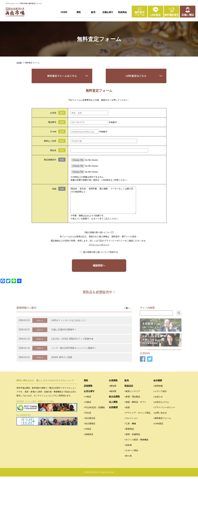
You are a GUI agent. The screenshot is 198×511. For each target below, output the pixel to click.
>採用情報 (158, 420)
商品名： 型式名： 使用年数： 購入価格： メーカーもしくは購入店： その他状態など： (103, 200)
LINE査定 (155, 15)
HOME (64, 12)
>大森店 (87, 436)
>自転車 (128, 479)
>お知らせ (158, 431)
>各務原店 (88, 469)
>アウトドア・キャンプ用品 (137, 447)
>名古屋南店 (89, 458)
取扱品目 (128, 420)
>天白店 (87, 447)
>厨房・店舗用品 (132, 469)
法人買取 (113, 436)
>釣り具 (128, 490)
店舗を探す (107, 12)
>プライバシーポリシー (164, 442)
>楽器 (127, 442)
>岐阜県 (112, 426)
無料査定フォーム (140, 13)
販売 (93, 12)
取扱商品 (122, 12)
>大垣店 (87, 463)
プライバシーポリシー (99, 245)
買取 (78, 12)
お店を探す (89, 426)
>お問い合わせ (160, 447)
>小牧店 (87, 431)
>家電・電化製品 (132, 431)
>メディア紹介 (160, 426)
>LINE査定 (158, 458)
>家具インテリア (132, 426)
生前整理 (113, 442)
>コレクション (131, 453)
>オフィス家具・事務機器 (136, 474)
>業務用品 (129, 463)
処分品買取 (114, 431)
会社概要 (157, 415)
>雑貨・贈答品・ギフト (135, 436)
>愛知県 (112, 420)
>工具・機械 (130, 458)
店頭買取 (88, 420)
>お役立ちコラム (161, 436)
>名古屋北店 (89, 453)
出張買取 (113, 415)
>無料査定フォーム (162, 453)
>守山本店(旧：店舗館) (94, 442)
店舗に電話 (188, 15)
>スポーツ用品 (131, 485)
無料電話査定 (171, 15)
